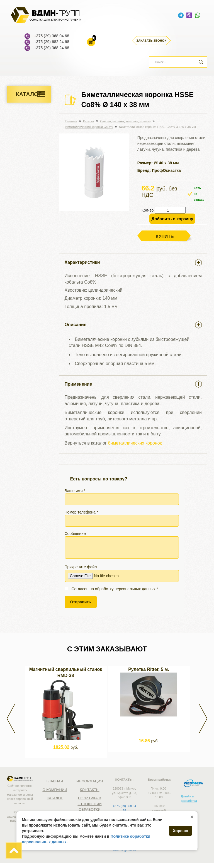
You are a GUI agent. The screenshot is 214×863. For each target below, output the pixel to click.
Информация (89, 781)
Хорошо (180, 831)
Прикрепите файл (122, 573)
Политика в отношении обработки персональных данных (91, 809)
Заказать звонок (151, 40)
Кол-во (148, 210)
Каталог (29, 94)
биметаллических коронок (135, 443)
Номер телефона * (122, 518)
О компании (54, 790)
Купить (165, 236)
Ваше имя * (122, 496)
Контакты (89, 790)
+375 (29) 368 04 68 (51, 36)
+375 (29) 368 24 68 (51, 48)
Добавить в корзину (172, 218)
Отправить (80, 602)
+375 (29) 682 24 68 (51, 41)
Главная (55, 781)
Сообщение (122, 545)
